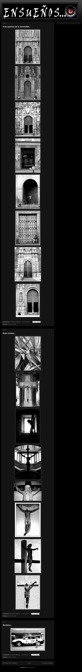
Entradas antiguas (47, 663)
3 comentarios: (25, 613)
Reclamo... (7, 625)
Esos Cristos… (9, 333)
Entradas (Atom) (31, 667)
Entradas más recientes (10, 663)
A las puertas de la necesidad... (17, 27)
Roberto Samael (12, 324)
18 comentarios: (26, 321)
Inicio (29, 663)
